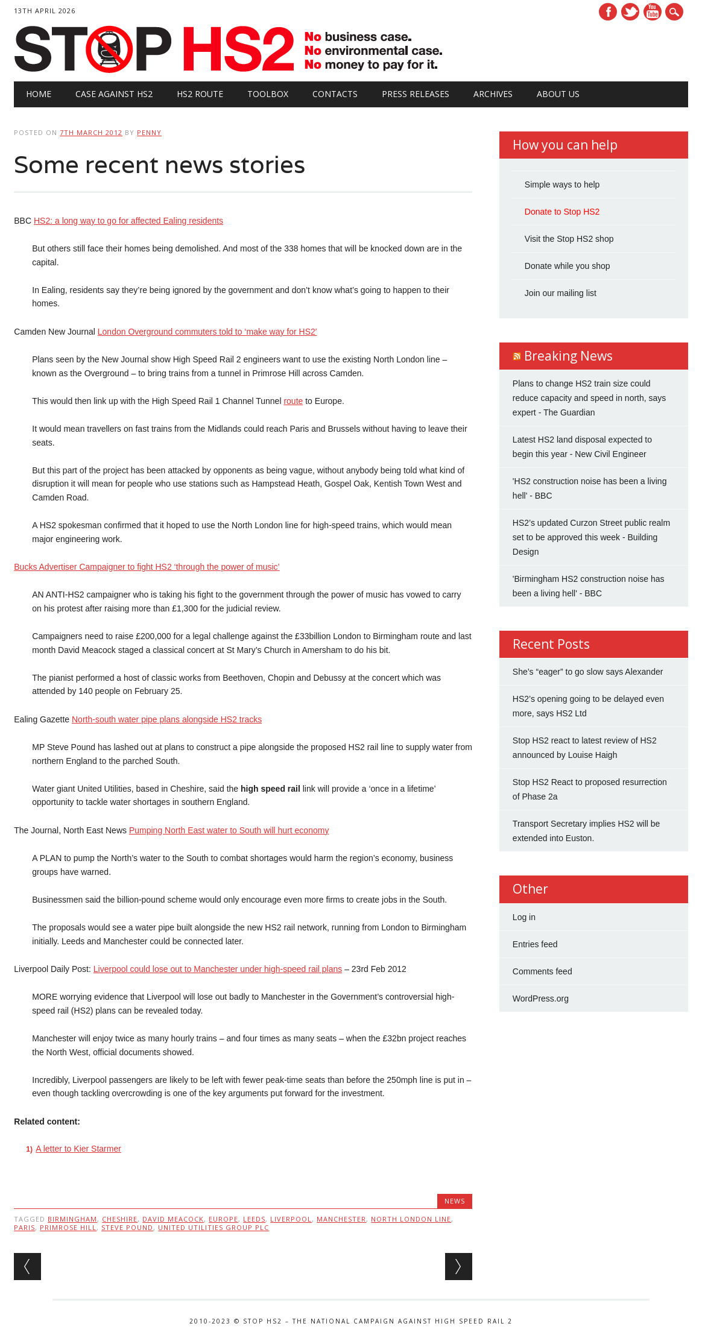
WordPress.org (541, 998)
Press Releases (415, 93)
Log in (524, 917)
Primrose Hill (68, 1227)
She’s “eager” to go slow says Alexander (588, 672)
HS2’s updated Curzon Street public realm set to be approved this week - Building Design (591, 537)
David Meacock (173, 1218)
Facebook (608, 12)
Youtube (653, 12)
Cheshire (120, 1218)
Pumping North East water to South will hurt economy (229, 830)
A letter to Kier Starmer (78, 1148)
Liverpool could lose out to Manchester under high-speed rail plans (217, 969)
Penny (149, 132)
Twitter (630, 12)
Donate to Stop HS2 (562, 211)
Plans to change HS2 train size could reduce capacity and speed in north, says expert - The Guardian (589, 398)
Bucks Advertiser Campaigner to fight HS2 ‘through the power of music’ (146, 567)
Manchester (341, 1218)
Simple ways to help (562, 184)
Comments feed (542, 971)
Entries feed (535, 944)
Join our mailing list (560, 293)
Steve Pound (127, 1227)
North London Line (411, 1218)
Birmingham (72, 1218)
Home (38, 93)
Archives (493, 93)
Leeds (254, 1218)
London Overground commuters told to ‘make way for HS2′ (207, 331)
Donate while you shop (567, 266)
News (454, 1200)
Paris (24, 1227)
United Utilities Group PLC (213, 1227)
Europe (223, 1218)
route (293, 401)
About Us (558, 93)
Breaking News (568, 355)
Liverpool (291, 1218)
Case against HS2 (114, 93)
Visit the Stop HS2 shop (569, 239)
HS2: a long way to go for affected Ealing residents (128, 221)
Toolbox (267, 93)
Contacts (335, 93)
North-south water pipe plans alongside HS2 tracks (167, 719)
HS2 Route (200, 93)
